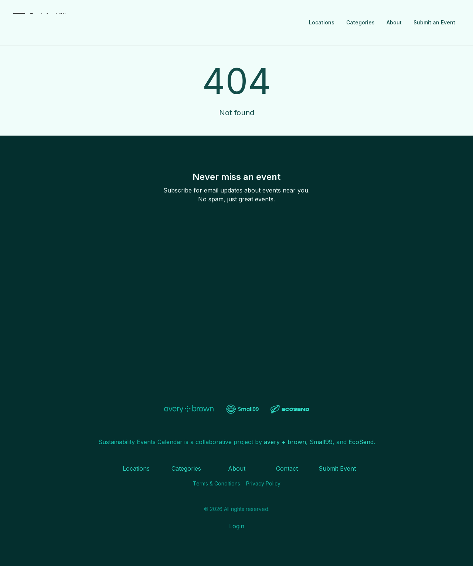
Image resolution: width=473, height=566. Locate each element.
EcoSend (361, 442)
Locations (321, 22)
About (394, 22)
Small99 (321, 442)
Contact (287, 468)
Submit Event (337, 468)
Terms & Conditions (216, 483)
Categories (360, 22)
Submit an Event (434, 22)
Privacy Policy (263, 483)
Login (236, 526)
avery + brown (285, 442)
